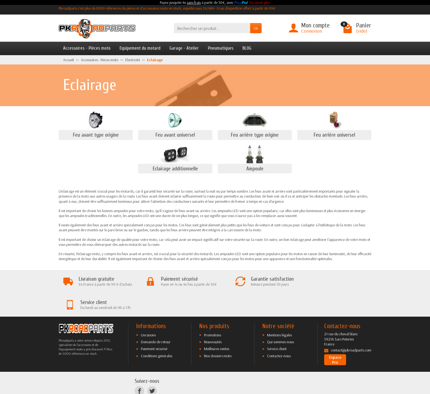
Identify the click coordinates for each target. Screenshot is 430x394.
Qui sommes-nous (280, 318)
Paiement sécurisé (154, 325)
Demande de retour (156, 318)
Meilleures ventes (216, 325)
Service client (277, 325)
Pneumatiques (220, 48)
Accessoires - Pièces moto (87, 48)
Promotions (212, 311)
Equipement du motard (140, 48)
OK (255, 28)
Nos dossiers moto (217, 332)
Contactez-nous (279, 332)
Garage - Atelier (184, 48)
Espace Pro (335, 337)
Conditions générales (156, 332)
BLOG (246, 48)
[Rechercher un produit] (212, 28)
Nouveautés (213, 318)
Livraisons (148, 311)
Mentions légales (279, 311)
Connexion (311, 31)
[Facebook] (139, 368)
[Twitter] (152, 368)
